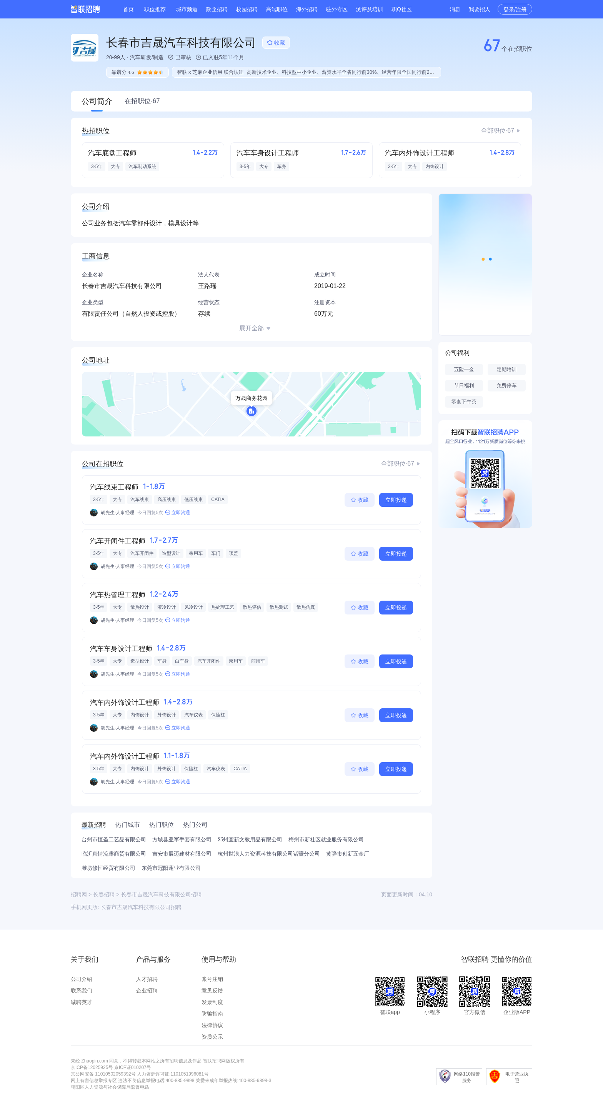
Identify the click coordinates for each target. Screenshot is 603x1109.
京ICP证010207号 (132, 1067)
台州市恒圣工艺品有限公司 (114, 839)
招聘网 (79, 894)
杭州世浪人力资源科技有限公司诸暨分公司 (269, 854)
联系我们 (81, 990)
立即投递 (396, 500)
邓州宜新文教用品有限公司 (250, 839)
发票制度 (212, 1002)
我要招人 (479, 9)
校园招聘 (247, 9)
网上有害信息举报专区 (94, 1080)
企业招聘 (147, 990)
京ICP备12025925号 (92, 1067)
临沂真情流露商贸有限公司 (114, 854)
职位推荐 (155, 9)
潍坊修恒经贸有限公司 (108, 868)
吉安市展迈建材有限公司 (182, 854)
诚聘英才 (81, 1002)
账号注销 (212, 979)
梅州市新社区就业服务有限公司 (326, 839)
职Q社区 (401, 9)
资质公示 (212, 1037)
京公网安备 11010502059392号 (103, 1074)
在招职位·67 (142, 101)
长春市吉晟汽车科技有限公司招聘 (141, 907)
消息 (455, 9)
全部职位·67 (497, 130)
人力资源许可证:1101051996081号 (172, 1074)
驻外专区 (337, 9)
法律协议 (212, 1025)
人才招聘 (147, 979)
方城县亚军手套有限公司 (182, 839)
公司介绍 (81, 979)
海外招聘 (307, 9)
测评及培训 (369, 9)
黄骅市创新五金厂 (347, 854)
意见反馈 (212, 990)
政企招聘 (217, 9)
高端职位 (277, 9)
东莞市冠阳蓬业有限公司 (171, 868)
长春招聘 (104, 894)
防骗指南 (212, 1014)
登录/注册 (514, 10)
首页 (128, 9)
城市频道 (187, 9)
